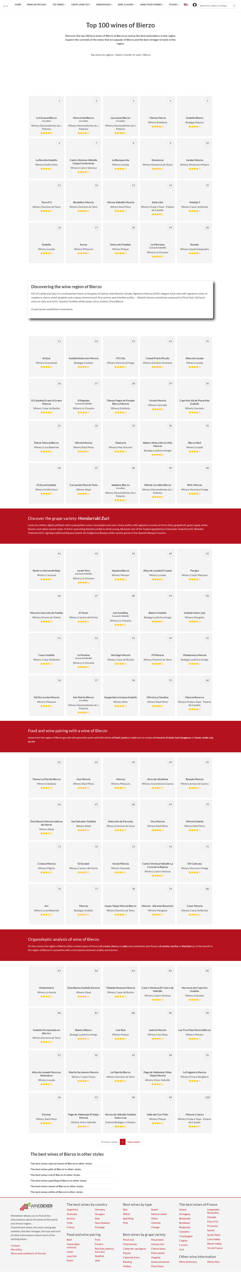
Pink (125, 1222)
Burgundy (184, 1227)
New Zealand (102, 1222)
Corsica (183, 1244)
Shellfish (99, 1256)
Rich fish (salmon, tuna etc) (104, 1250)
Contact (15, 1245)
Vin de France (214, 1247)
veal (133, 737)
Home (18, 4)
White (126, 1213)
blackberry (188, 946)
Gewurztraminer (160, 1261)
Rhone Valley (214, 1243)
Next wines (133, 1141)
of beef (116, 737)
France (70, 1227)
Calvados (184, 1231)
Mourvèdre (157, 1239)
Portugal (100, 1227)
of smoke (164, 946)
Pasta (70, 1260)
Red (125, 1209)
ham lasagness (183, 737)
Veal (97, 1260)
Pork (97, 1239)
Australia (72, 1213)
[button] (186, 4)
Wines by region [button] (36, 4)
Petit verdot (158, 1252)
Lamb (70, 1251)
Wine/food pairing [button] (151, 4)
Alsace (182, 1209)
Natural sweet (159, 1213)
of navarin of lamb (163, 737)
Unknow (156, 1222)
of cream (105, 946)
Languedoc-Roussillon (213, 1211)
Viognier (156, 1257)
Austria (71, 1218)
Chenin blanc (158, 1248)
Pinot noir (128, 1239)
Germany (100, 1209)
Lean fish (72, 1256)
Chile (70, 1222)
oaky (125, 946)
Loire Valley (213, 1239)
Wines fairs (213, 1261)
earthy (174, 946)
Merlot (127, 1252)
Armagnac (184, 1213)
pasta (124, 737)
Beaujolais (185, 1218)
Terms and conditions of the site (28, 1253)
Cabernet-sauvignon (134, 1248)
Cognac (183, 1240)
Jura (181, 1249)
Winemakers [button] (103, 4)
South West (213, 1234)
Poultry (99, 1244)
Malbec (127, 1266)
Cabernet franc (131, 1257)
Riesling (127, 1261)
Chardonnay (130, 1244)
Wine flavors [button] (125, 4)
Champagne (186, 1236)
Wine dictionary (188, 1261)
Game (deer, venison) (73, 1245)
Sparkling (128, 1218)
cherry (115, 946)
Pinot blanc (157, 1266)
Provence (212, 1225)
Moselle (211, 1217)
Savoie (211, 1230)
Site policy (16, 1249)
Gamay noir (157, 1244)
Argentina (72, 1209)
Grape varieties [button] (80, 4)
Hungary (100, 1213)
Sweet (154, 1209)
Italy (97, 1218)
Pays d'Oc (212, 1221)
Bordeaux (184, 1222)
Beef (69, 1239)
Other (154, 1218)
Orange (155, 1227)
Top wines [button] (58, 4)
